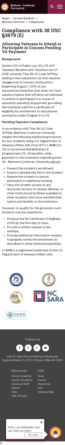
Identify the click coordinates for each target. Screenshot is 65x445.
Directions (44, 384)
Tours (41, 376)
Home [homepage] (5, 18)
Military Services (13, 22)
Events (42, 380)
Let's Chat (33, 434)
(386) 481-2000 (53, 360)
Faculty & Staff (20, 384)
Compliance (36, 22)
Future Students (21, 376)
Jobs (14, 392)
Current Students (23, 18)
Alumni (15, 388)
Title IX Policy (19, 395)
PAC (40, 388)
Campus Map (46, 392)
